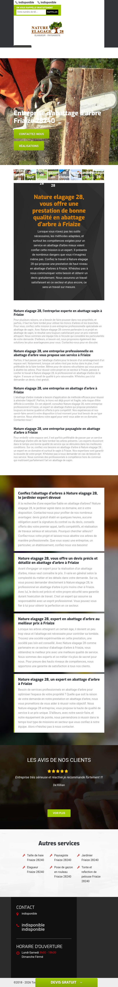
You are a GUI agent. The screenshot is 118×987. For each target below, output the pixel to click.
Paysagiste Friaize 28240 (62, 858)
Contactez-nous (31, 134)
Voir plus (59, 813)
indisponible (24, 2)
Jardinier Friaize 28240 (90, 858)
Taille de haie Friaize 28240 (35, 858)
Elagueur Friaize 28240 (35, 870)
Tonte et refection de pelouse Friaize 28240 (91, 874)
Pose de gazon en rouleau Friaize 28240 (63, 872)
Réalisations (29, 146)
